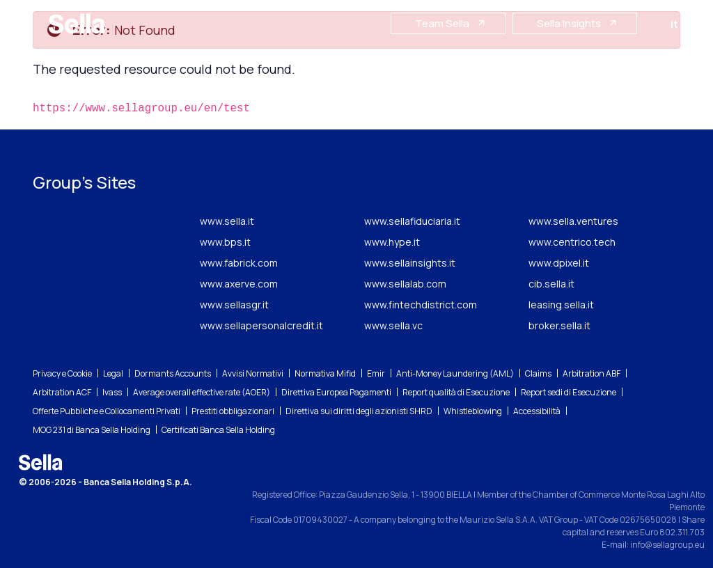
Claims (538, 373)
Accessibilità (537, 411)
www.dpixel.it (558, 262)
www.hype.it (392, 241)
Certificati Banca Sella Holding (218, 430)
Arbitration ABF (591, 373)
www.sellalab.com (405, 283)
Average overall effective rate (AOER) (201, 392)
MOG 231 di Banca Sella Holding (91, 430)
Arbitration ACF (62, 392)
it (677, 24)
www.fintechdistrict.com (420, 304)
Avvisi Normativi (252, 373)
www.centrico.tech (572, 241)
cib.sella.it (551, 283)
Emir (376, 373)
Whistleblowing (473, 411)
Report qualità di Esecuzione (456, 392)
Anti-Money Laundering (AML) (455, 373)
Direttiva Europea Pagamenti (336, 392)
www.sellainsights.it (409, 262)
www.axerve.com (239, 283)
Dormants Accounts (172, 373)
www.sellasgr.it (234, 304)
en (695, 24)
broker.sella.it (559, 325)
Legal (113, 373)
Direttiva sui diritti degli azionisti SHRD (358, 411)
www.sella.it (227, 221)
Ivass (112, 392)
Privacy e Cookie (62, 373)
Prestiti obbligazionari (232, 411)
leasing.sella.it (561, 304)
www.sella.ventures (573, 221)
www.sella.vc (393, 325)
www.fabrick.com (239, 262)
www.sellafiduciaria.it (412, 221)
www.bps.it (225, 241)
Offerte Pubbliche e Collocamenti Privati (106, 411)
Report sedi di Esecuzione (568, 392)
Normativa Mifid (325, 373)
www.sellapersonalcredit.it (261, 325)
